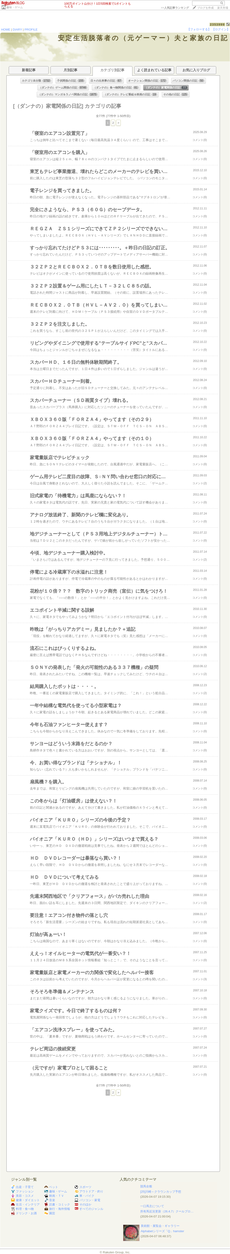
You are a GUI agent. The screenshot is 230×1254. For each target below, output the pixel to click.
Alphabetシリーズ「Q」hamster (162, 1231)
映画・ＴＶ (54, 1195)
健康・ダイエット (25, 1200)
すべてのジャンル (89, 1209)
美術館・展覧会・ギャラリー (160, 1226)
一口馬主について (152, 1206)
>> (175, 7)
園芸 (49, 1213)
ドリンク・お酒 (24, 1213)
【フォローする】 (199, 29)
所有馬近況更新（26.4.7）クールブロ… (167, 1211)
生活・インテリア (25, 1204)
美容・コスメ (22, 1195)
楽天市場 (222, 7)
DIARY (17, 29)
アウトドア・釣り (89, 1191)
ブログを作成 (205, 7)
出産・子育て (22, 1187)
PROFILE (31, 29)
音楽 (49, 1200)
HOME (5, 29)
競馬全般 (146, 1186)
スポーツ (83, 1187)
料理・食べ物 (22, 1209)
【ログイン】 (221, 29)
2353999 (217, 24)
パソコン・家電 (87, 1200)
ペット (51, 1187)
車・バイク (84, 1195)
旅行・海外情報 (57, 1209)
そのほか (83, 1204)
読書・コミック (57, 1204)
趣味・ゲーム (14, 7)
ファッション (22, 1191)
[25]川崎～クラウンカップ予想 (160, 1191)
